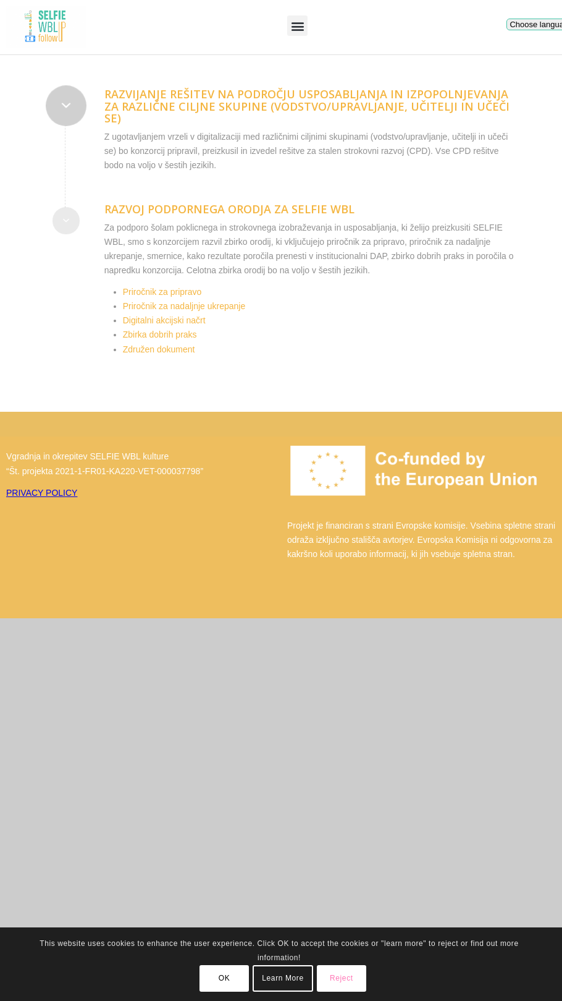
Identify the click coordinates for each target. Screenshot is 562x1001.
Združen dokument (159, 349)
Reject (341, 978)
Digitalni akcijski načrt (164, 320)
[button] (297, 25)
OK (224, 978)
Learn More (282, 978)
